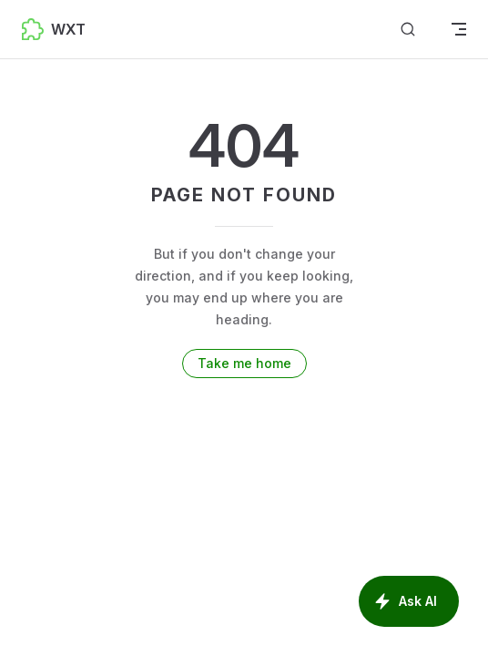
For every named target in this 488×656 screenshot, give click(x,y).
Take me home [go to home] (244, 363)
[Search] (408, 30)
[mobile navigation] (459, 29)
